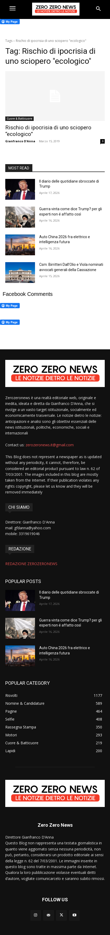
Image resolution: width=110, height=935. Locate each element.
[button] (98, 9)
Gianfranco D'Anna (20, 141)
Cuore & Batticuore (19, 118)
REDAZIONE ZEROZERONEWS (31, 563)
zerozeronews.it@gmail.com (50, 444)
